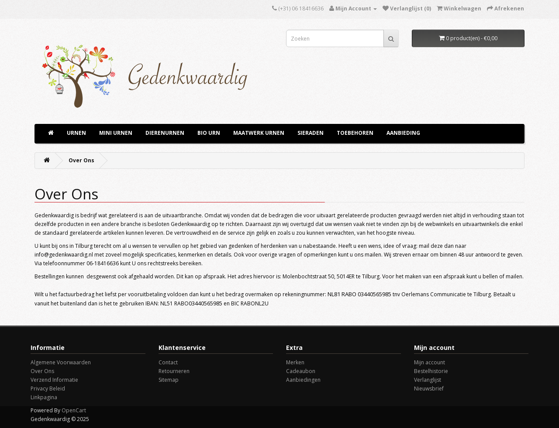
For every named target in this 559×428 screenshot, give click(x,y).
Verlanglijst (427, 379)
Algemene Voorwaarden (61, 362)
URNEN (76, 133)
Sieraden (310, 133)
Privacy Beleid (48, 388)
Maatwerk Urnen (258, 133)
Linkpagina (44, 397)
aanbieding (403, 133)
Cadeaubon (300, 371)
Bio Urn (208, 133)
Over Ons (81, 160)
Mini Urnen (115, 133)
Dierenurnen (164, 133)
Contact (168, 362)
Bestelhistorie (431, 371)
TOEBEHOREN (355, 133)
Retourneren (174, 371)
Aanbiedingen (303, 379)
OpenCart (74, 410)
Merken (295, 362)
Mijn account (429, 362)
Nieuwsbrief (429, 388)
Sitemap (169, 379)
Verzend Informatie (54, 379)
